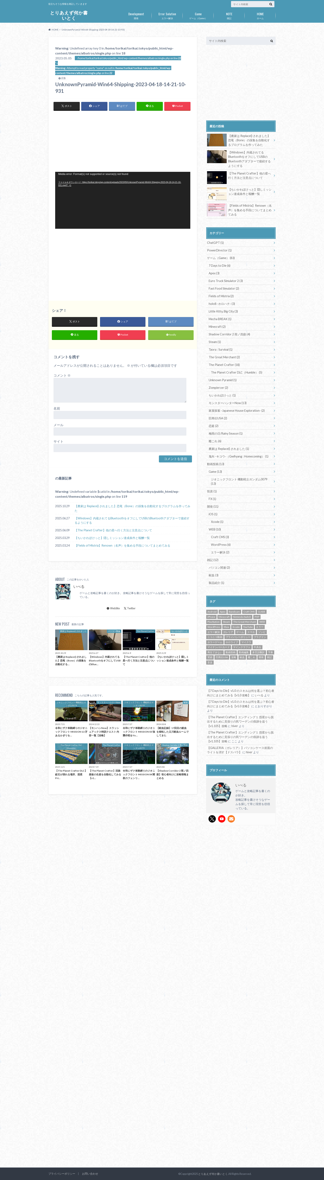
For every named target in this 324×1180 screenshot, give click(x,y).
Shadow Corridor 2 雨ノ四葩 (229, 334)
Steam (215, 342)
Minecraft (217, 326)
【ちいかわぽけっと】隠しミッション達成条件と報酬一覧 (112, 538)
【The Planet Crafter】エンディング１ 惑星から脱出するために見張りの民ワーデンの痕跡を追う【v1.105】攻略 (240, 721)
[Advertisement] (89, 141)
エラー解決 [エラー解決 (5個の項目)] (213, 632)
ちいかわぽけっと (222, 395)
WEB (215, 529)
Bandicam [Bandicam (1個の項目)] (234, 611)
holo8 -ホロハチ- (222, 303)
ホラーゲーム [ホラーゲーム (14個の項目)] (214, 642)
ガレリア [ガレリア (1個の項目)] (228, 632)
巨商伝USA (218, 418)
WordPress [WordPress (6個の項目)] (213, 626)
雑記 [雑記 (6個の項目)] (269, 657)
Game (215, 471)
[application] (122, 200)
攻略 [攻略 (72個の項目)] (233, 657)
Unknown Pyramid (223, 380)
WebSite (113, 608)
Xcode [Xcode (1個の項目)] (236, 626)
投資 (212, 491)
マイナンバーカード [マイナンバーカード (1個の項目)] (218, 647)
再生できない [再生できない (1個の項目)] (214, 652)
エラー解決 (167, 15)
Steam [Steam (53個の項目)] (226, 621)
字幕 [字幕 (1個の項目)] (270, 652)
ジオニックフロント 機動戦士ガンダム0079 (239, 481)
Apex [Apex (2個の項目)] (222, 611)
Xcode (217, 521)
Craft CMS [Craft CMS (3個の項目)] (249, 611)
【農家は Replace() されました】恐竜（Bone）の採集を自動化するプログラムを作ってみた (132, 508)
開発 (136, 15)
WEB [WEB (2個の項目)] (262, 621)
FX (212, 499)
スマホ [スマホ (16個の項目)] (251, 632)
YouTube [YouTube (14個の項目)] (248, 626)
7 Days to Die (219, 265)
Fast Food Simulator (224, 288)
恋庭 (213, 426)
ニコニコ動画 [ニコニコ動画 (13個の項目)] (214, 637)
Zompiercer (218, 387)
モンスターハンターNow (228, 403)
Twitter (130, 608)
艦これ (215, 441)
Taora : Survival (220, 349)
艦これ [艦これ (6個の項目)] (251, 657)
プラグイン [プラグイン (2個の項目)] (260, 637)
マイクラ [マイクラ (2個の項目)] (246, 642)
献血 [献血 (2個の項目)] (242, 657)
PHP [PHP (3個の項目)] (257, 616)
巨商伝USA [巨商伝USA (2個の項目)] (222, 657)
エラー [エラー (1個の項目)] (259, 626)
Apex (214, 273)
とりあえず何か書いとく (69, 15)
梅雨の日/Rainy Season (226, 433)
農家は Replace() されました (229, 448)
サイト (58, 441)
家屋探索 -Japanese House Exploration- (237, 410)
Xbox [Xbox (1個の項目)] (226, 626)
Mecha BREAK (220, 319)
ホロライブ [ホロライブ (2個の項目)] (232, 642)
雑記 (229, 15)
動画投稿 (215, 464)
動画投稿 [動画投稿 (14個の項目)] (231, 652)
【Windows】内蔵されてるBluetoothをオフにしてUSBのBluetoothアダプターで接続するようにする (132, 520)
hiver (234, 726)
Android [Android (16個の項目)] (212, 611)
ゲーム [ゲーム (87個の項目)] (240, 632)
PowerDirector (219, 250)
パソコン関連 (219, 567)
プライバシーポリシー (61, 1173)
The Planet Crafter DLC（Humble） (236, 372)
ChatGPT (215, 242)
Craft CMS (220, 537)
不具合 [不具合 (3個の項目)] (257, 647)
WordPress (221, 544)
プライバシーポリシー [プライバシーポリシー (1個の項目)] (238, 637)
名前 (57, 408)
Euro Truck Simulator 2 (226, 281)
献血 (213, 575)
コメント (62, 375)
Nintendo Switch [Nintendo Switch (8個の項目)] (242, 616)
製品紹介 (216, 583)
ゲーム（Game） (198, 15)
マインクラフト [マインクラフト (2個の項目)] (241, 647)
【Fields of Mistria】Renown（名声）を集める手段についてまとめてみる (122, 545)
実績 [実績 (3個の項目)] (209, 657)
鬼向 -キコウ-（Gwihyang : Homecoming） (238, 456)
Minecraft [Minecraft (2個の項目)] (224, 616)
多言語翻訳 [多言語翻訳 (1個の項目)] (258, 652)
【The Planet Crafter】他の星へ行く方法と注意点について (113, 530)
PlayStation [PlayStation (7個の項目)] (213, 621)
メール (58, 425)
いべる (79, 586)
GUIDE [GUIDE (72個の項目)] (261, 611)
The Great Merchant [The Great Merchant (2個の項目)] (244, 621)
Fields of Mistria (221, 296)
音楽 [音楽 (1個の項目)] (209, 662)
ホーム (260, 15)
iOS (213, 514)
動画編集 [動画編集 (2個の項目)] (244, 652)
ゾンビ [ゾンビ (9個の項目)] (262, 632)
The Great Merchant (224, 357)
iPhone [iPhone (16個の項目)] (211, 616)
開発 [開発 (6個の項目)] (261, 657)
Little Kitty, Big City (223, 311)
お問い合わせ (90, 1173)
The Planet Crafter (224, 365)
